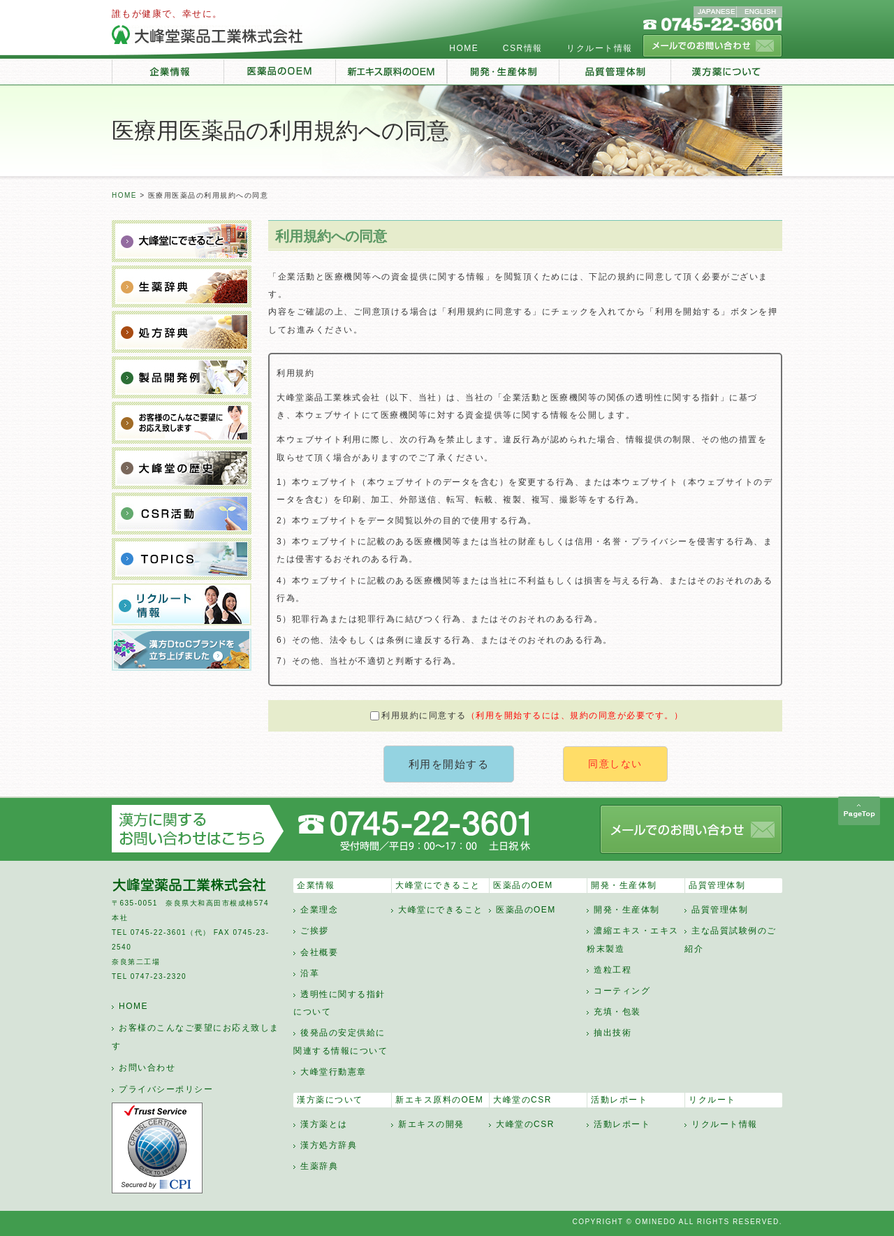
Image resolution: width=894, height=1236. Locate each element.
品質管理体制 (717, 885)
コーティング (622, 991)
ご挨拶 (314, 931)
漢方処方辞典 (328, 1145)
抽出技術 (612, 1033)
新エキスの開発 (431, 1124)
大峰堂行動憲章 (333, 1072)
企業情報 (316, 885)
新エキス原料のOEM (439, 1100)
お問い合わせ (147, 1068)
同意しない (615, 763)
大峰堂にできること (438, 885)
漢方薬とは (324, 1124)
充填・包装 (617, 1012)
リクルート (712, 1100)
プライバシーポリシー (166, 1089)
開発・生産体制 (624, 885)
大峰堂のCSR (522, 1100)
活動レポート (619, 1100)
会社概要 (319, 952)
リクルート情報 (599, 48)
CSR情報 (523, 48)
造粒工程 (612, 970)
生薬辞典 (319, 1166)
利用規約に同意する (526, 715)
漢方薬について (330, 1100)
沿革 (309, 973)
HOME (463, 48)
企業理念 (319, 910)
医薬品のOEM (523, 885)
